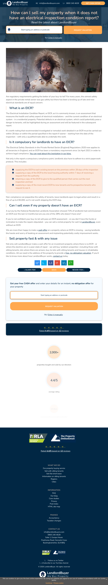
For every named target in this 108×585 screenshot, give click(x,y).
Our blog (54, 496)
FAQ (54, 493)
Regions (54, 479)
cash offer (93, 3)
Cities (54, 482)
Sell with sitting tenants (54, 471)
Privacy (54, 501)
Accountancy (54, 518)
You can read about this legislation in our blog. (50, 153)
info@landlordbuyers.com (54, 532)
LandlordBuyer (88, 222)
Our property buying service (54, 468)
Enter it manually (53, 38)
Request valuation (83, 30)
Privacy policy (59, 583)
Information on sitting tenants (54, 476)
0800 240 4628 (54, 535)
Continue (49, 583)
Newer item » (78, 270)
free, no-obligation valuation (78, 253)
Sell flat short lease (54, 473)
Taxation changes (54, 520)
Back (54, 270)
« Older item (29, 270)
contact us (57, 256)
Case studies (54, 498)
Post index (54, 504)
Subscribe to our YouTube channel (54, 563)
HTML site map (54, 506)
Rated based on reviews (54, 330)
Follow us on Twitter (54, 560)
